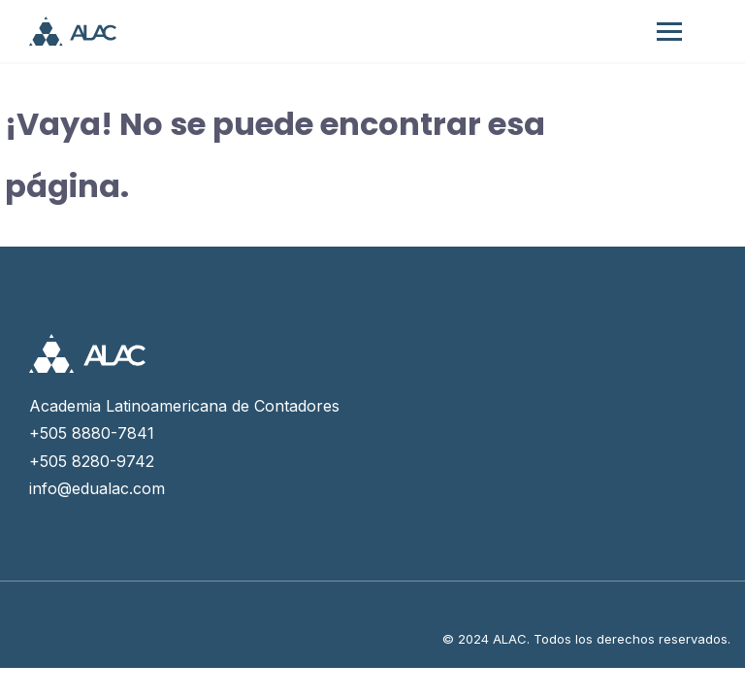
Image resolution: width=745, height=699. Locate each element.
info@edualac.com (97, 488)
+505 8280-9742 (91, 461)
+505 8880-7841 (91, 433)
